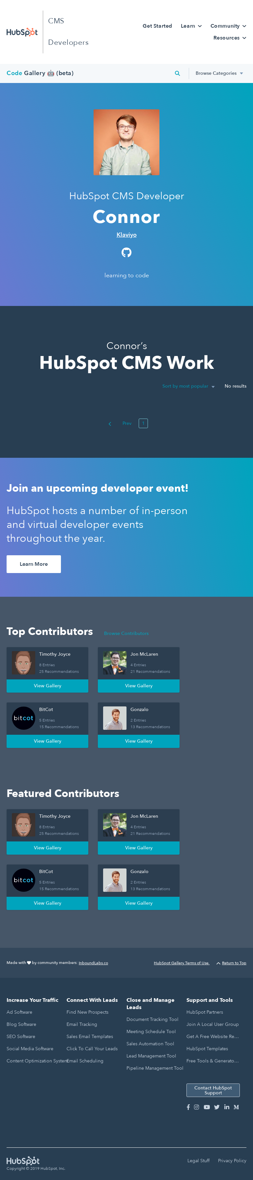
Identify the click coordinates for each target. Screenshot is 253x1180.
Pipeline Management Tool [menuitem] (154, 1068)
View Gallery (47, 686)
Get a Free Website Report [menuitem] (212, 1036)
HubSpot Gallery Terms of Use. (182, 963)
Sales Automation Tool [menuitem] (150, 1044)
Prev (119, 423)
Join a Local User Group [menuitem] (212, 1024)
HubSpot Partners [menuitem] (204, 1012)
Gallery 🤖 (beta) (40, 73)
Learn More (34, 564)
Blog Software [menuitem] (21, 1024)
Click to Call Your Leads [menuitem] (92, 1049)
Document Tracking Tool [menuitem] (152, 1019)
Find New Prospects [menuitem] (87, 1012)
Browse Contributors (126, 633)
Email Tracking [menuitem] (82, 1024)
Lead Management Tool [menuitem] (151, 1056)
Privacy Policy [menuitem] (232, 1161)
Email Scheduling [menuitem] (85, 1061)
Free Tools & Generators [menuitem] (212, 1061)
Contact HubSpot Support (213, 1090)
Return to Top (231, 963)
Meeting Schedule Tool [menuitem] (151, 1032)
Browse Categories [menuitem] (216, 73)
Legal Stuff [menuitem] (198, 1161)
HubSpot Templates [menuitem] (207, 1049)
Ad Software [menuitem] (19, 1012)
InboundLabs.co (93, 963)
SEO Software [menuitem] (21, 1036)
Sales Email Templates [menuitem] (90, 1036)
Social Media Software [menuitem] (30, 1049)
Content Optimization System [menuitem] (37, 1061)
